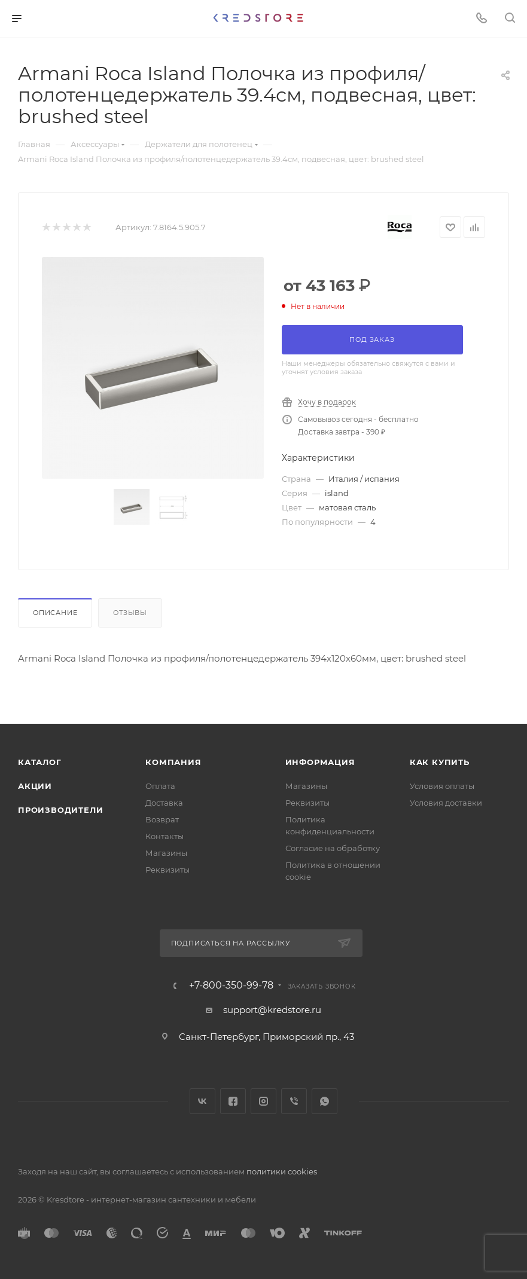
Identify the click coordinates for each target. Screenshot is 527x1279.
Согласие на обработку (332, 848)
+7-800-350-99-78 (231, 985)
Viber (294, 1101)
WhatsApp (324, 1101)
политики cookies (281, 1171)
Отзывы (130, 612)
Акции (35, 786)
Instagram (263, 1101)
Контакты (164, 836)
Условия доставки (446, 802)
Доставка (164, 802)
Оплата (160, 786)
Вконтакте (202, 1101)
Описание (55, 612)
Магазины (166, 853)
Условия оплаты (442, 786)
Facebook (233, 1101)
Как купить (440, 762)
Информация (320, 762)
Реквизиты (167, 869)
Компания (173, 762)
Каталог (40, 762)
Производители (60, 810)
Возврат (162, 819)
